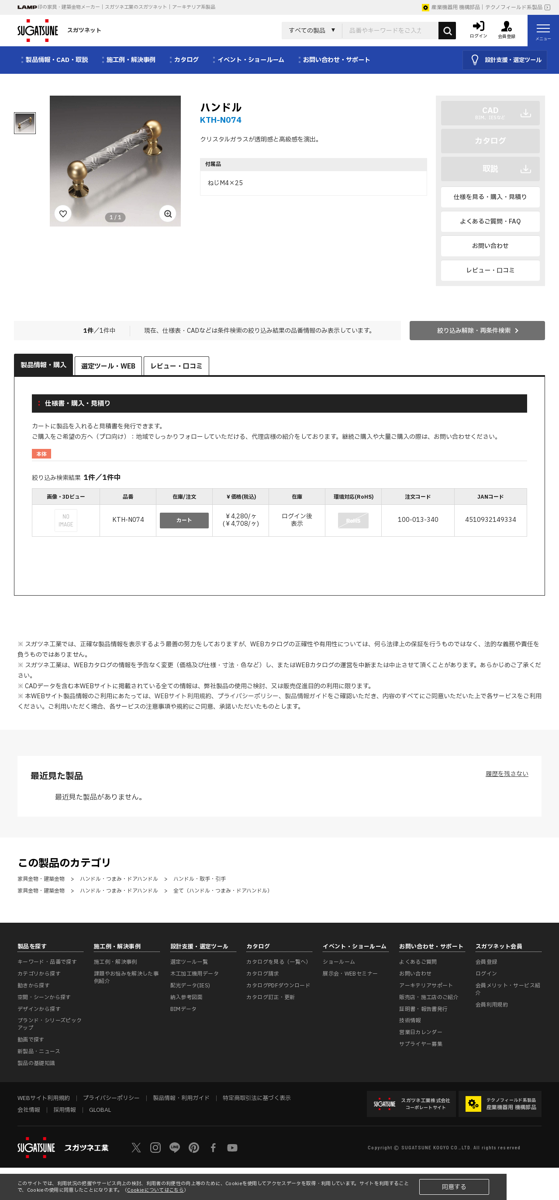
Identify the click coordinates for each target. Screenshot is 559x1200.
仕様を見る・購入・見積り (490, 197)
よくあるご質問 (418, 962)
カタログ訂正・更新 (270, 997)
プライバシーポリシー (248, 696)
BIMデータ (183, 1009)
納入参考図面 (186, 997)
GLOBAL (100, 1110)
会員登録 (486, 962)
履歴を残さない (507, 774)
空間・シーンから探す (44, 997)
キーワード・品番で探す (47, 962)
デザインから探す (39, 1009)
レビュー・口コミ (490, 270)
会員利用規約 (492, 1005)
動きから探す (33, 986)
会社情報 (28, 1110)
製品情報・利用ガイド (181, 1098)
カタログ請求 (262, 974)
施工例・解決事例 (115, 962)
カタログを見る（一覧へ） (278, 962)
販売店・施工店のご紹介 (429, 997)
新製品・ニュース (38, 1051)
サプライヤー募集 (420, 1044)
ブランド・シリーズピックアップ (49, 1024)
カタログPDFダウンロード (278, 986)
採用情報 (64, 1110)
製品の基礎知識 (36, 1063)
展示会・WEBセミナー (350, 974)
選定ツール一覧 (189, 962)
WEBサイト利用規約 (183, 696)
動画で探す (31, 1040)
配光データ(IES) (190, 986)
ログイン (486, 974)
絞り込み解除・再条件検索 (474, 330)
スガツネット (59, 30)
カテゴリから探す (39, 974)
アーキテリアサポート (426, 986)
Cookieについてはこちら (155, 1190)
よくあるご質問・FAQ (490, 221)
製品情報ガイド (306, 696)
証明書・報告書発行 (423, 1009)
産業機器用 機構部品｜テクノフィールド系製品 (482, 7)
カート (184, 520)
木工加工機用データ (194, 974)
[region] (279, 513)
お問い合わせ (490, 246)
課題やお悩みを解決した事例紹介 (126, 977)
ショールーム (339, 962)
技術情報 (410, 1020)
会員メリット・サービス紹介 (508, 989)
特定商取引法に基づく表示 (257, 1098)
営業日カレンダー (420, 1032)
